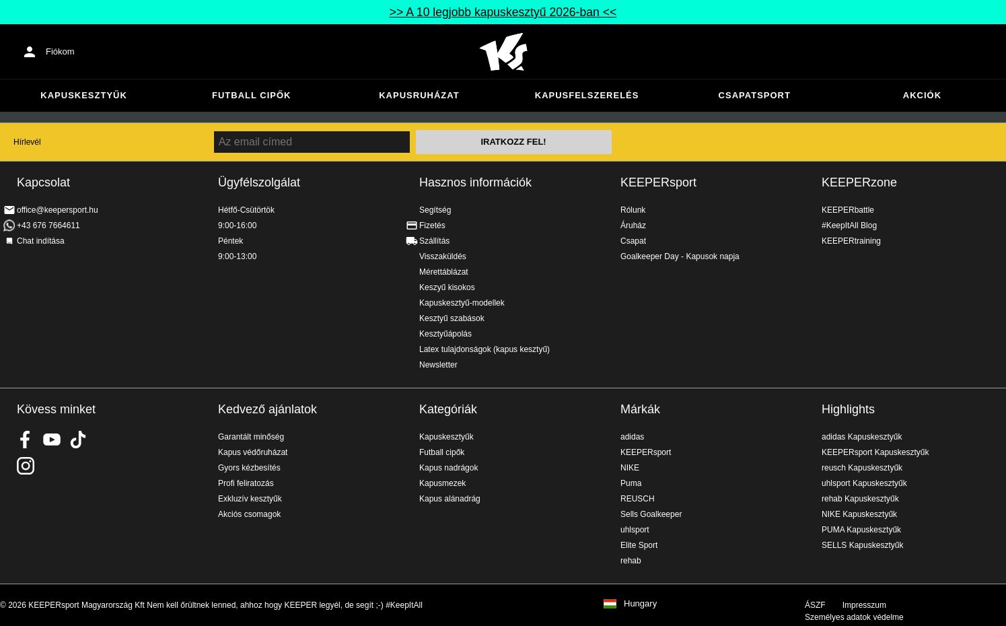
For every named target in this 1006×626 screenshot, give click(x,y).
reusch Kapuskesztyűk (862, 468)
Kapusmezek (442, 483)
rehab (630, 560)
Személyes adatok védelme (854, 617)
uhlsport (634, 529)
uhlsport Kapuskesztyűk (864, 483)
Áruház (633, 225)
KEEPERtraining (851, 241)
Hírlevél (27, 142)
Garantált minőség (251, 437)
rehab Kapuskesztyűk (860, 498)
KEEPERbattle (848, 210)
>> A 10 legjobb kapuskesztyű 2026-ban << (503, 12)
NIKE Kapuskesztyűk (859, 514)
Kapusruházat (419, 95)
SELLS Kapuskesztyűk (862, 545)
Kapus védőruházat (252, 452)
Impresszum (864, 605)
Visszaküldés (442, 256)
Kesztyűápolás (445, 334)
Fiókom (60, 51)
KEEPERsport (658, 182)
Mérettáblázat (443, 272)
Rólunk (632, 210)
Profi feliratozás (246, 483)
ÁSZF (815, 605)
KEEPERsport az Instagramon (25, 466)
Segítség (435, 210)
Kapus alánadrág (449, 498)
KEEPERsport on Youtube (52, 439)
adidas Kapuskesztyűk (862, 437)
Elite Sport (638, 545)
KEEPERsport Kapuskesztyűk (875, 452)
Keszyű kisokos (447, 287)
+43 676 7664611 (48, 225)
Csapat (633, 241)
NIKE (629, 468)
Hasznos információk (475, 182)
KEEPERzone (859, 182)
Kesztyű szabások (451, 318)
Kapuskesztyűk (83, 95)
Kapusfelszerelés (587, 95)
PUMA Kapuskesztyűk (861, 529)
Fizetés (432, 225)
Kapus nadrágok (448, 468)
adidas (632, 437)
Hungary (640, 603)
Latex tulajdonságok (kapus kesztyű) (484, 349)
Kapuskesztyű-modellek (462, 303)
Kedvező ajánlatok (267, 409)
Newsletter (438, 365)
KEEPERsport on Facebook (25, 439)
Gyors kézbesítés (249, 468)
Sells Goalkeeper (651, 514)
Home (503, 52)
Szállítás (434, 241)
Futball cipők (251, 95)
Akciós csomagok (249, 514)
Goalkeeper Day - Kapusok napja (680, 256)
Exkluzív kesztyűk (250, 498)
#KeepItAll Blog (849, 225)
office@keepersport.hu (57, 210)
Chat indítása (41, 241)
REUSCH (637, 498)
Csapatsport (755, 95)
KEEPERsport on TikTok (78, 439)
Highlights (848, 409)
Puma (630, 483)
